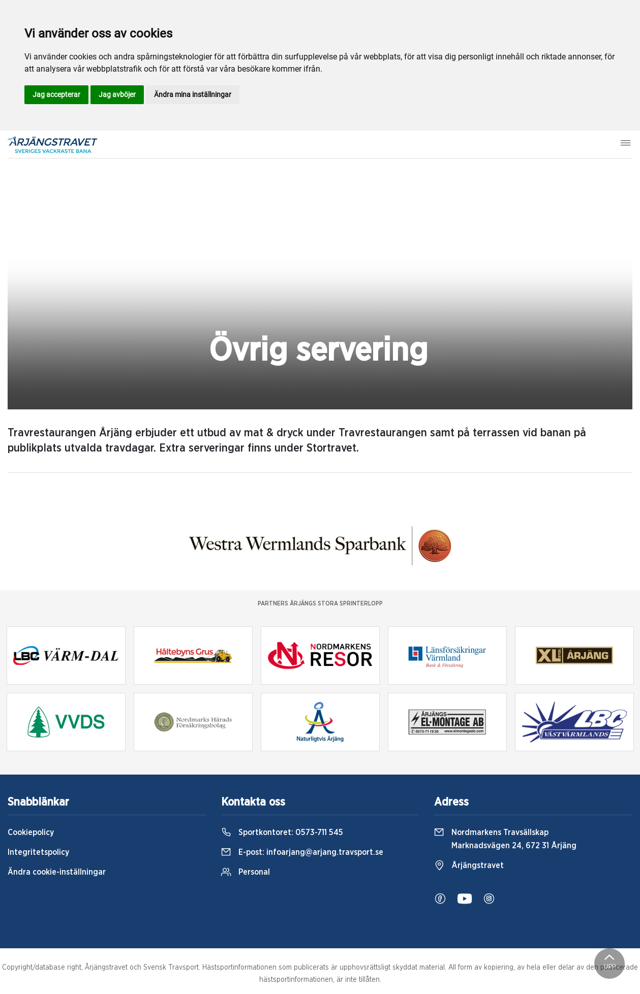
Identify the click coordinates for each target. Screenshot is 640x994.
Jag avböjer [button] (117, 94)
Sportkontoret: (282, 832)
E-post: (302, 852)
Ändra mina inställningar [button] (192, 94)
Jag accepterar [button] (56, 94)
